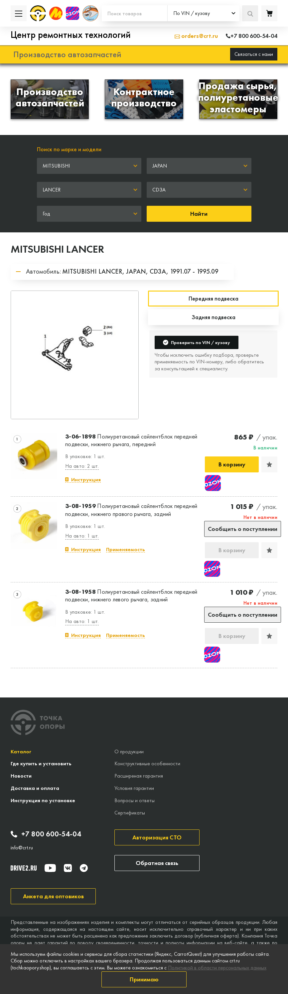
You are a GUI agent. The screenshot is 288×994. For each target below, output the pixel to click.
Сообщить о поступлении (242, 529)
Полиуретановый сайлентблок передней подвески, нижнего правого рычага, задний (131, 509)
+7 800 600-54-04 (46, 834)
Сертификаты (129, 812)
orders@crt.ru (196, 36)
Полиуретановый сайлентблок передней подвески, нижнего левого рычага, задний (131, 595)
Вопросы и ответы (134, 800)
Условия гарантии (134, 788)
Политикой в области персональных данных (217, 967)
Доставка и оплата (35, 788)
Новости (21, 775)
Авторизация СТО (157, 837)
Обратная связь (157, 863)
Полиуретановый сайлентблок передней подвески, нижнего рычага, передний (131, 440)
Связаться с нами (253, 54)
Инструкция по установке (43, 800)
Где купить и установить (41, 763)
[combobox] (203, 13)
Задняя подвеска (213, 317)
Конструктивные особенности (147, 763)
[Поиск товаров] (134, 13)
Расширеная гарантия (138, 775)
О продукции (129, 751)
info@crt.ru (22, 847)
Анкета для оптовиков (53, 896)
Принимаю (144, 979)
